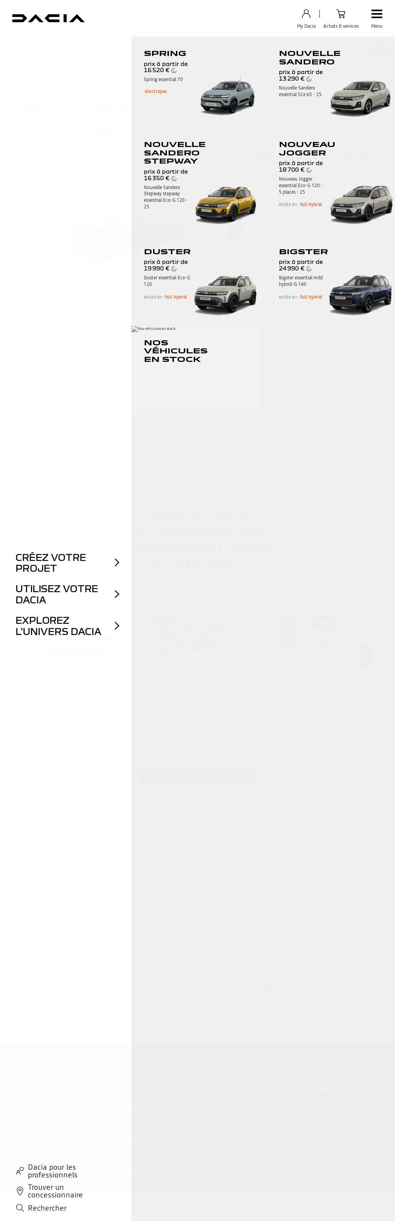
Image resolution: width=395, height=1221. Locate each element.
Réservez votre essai (186, 1123)
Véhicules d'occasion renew (194, 1104)
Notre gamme (102, 1079)
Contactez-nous (27, 1079)
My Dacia (20, 1126)
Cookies (157, 1176)
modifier (257, 50)
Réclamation (24, 1116)
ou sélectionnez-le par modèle (126, 132)
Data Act (134, 1176)
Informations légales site (34, 1176)
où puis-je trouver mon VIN (50, 132)
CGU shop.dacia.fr (259, 1176)
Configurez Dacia (106, 1123)
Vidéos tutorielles (30, 1097)
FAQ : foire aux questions (38, 1088)
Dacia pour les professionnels (120, 1142)
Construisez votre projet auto (197, 1132)
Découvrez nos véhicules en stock (195, 1091)
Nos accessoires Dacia (265, 1079)
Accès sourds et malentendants (27, 1138)
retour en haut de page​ (197, 952)
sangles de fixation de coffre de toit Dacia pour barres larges (75, 674)
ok (361, 119)
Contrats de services (263, 1088)
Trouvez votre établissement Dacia (42, 1154)
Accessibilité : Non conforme (38, 1185)
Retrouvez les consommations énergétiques (299, 1207)
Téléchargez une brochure (270, 1142)
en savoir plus (198, 83)
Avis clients (99, 1132)
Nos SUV (96, 1088)
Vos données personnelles (92, 1176)
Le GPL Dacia (255, 1113)
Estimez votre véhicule (189, 1113)
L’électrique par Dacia (265, 1132)
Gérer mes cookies (189, 1176)
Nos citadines (102, 1097)
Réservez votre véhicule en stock (194, 1145)
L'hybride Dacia (258, 1123)
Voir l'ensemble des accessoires (197, 778)
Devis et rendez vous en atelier (267, 1101)
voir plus (271, 359)
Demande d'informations (38, 1107)
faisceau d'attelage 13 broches (181, 670)
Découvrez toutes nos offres (195, 1079)
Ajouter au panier (319, 243)
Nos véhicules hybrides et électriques (116, 1110)
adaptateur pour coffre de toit (293, 670)
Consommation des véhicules (197, 1158)
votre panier (349, 50)
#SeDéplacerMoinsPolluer (200, 1207)
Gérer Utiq (224, 1176)
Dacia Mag (252, 1151)
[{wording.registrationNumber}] (292, 119)
